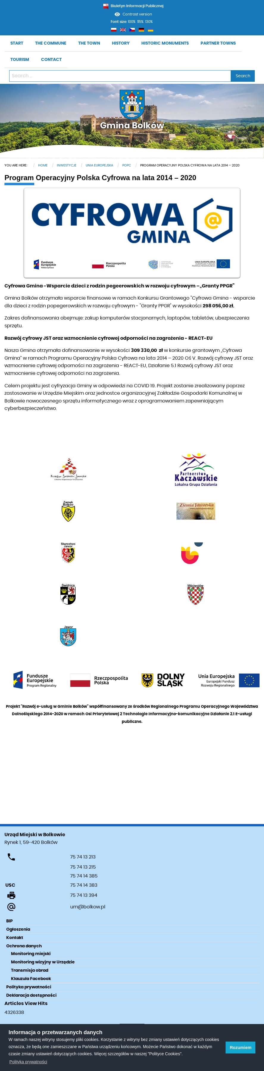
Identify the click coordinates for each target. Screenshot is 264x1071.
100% (131, 21)
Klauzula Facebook (31, 979)
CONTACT (51, 60)
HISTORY (120, 43)
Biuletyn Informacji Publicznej (133, 6)
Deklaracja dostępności (31, 995)
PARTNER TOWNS (218, 43)
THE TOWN (89, 43)
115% (140, 21)
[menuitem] (16, 43)
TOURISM (19, 60)
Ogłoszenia (18, 929)
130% (149, 21)
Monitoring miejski (31, 954)
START (16, 43)
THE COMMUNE (50, 43)
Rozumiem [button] (240, 1047)
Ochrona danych (24, 946)
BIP (9, 921)
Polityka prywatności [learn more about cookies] (28, 1061)
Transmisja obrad (29, 970)
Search (243, 76)
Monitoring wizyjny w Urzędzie (43, 962)
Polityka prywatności (28, 987)
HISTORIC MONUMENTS (165, 43)
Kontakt (14, 938)
